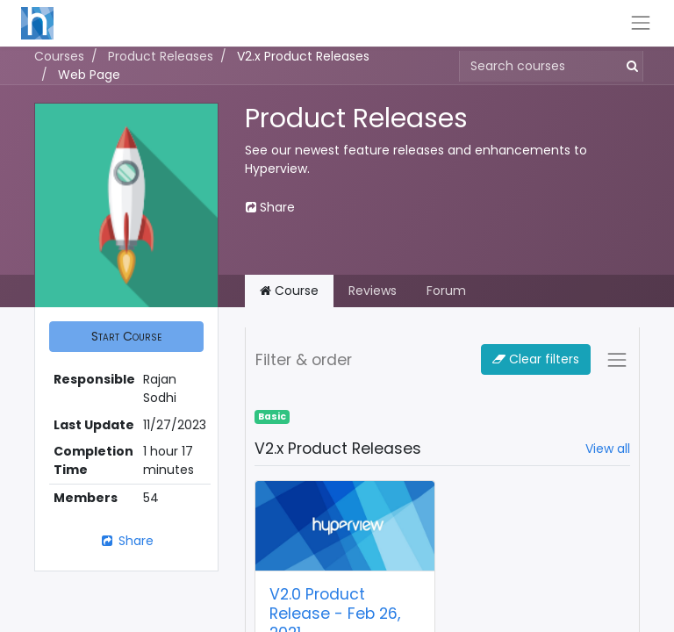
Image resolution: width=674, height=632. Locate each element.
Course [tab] (289, 290)
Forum (446, 290)
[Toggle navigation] (617, 360)
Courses (59, 56)
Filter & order (303, 359)
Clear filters (535, 359)
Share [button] (270, 207)
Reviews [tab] (372, 290)
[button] (126, 336)
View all (607, 448)
